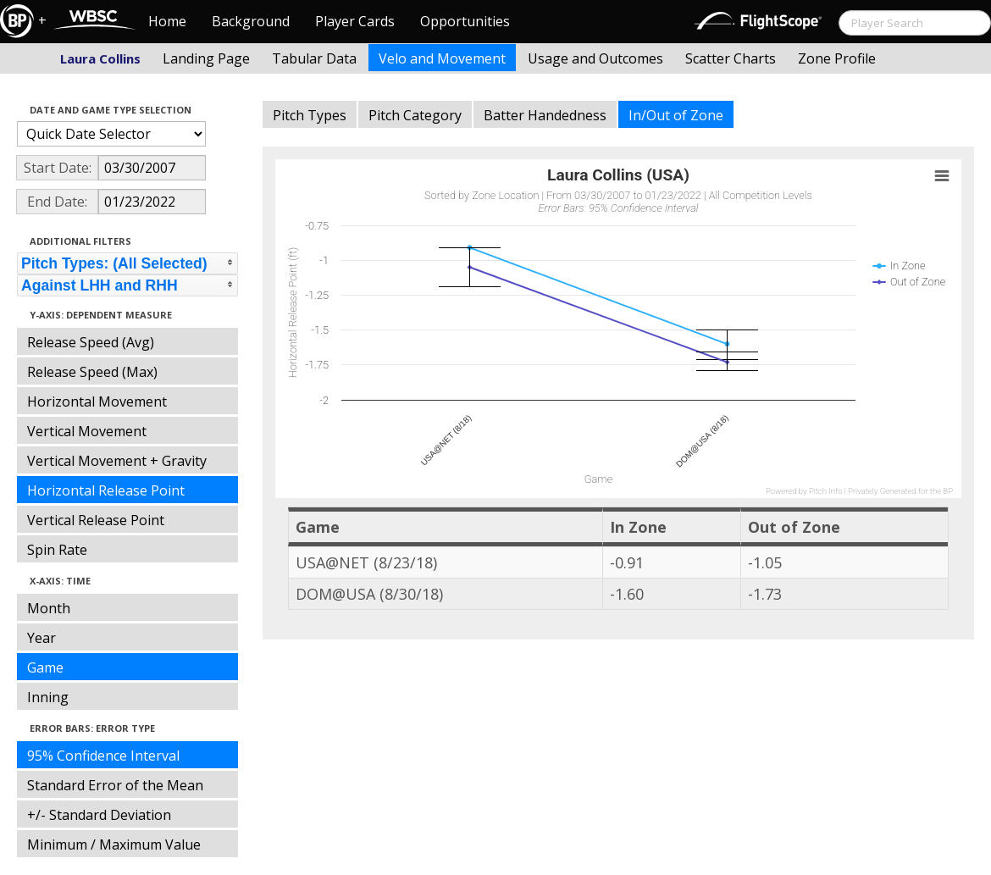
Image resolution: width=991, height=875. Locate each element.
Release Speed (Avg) (90, 342)
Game (45, 667)
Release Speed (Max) (92, 372)
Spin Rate (57, 549)
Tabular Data (314, 58)
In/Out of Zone (675, 115)
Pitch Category (415, 115)
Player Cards (355, 21)
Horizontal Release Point (106, 490)
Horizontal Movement (97, 401)
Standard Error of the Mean (115, 785)
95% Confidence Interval (103, 755)
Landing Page (206, 58)
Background (251, 21)
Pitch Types (309, 115)
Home (167, 21)
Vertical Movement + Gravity (117, 460)
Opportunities (465, 21)
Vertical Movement (87, 431)
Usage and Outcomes (595, 58)
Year (41, 638)
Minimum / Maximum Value (114, 844)
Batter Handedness (545, 115)
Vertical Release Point (95, 520)
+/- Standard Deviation (99, 815)
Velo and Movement (442, 58)
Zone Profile (837, 58)
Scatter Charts (730, 58)
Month (48, 608)
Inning (48, 697)
